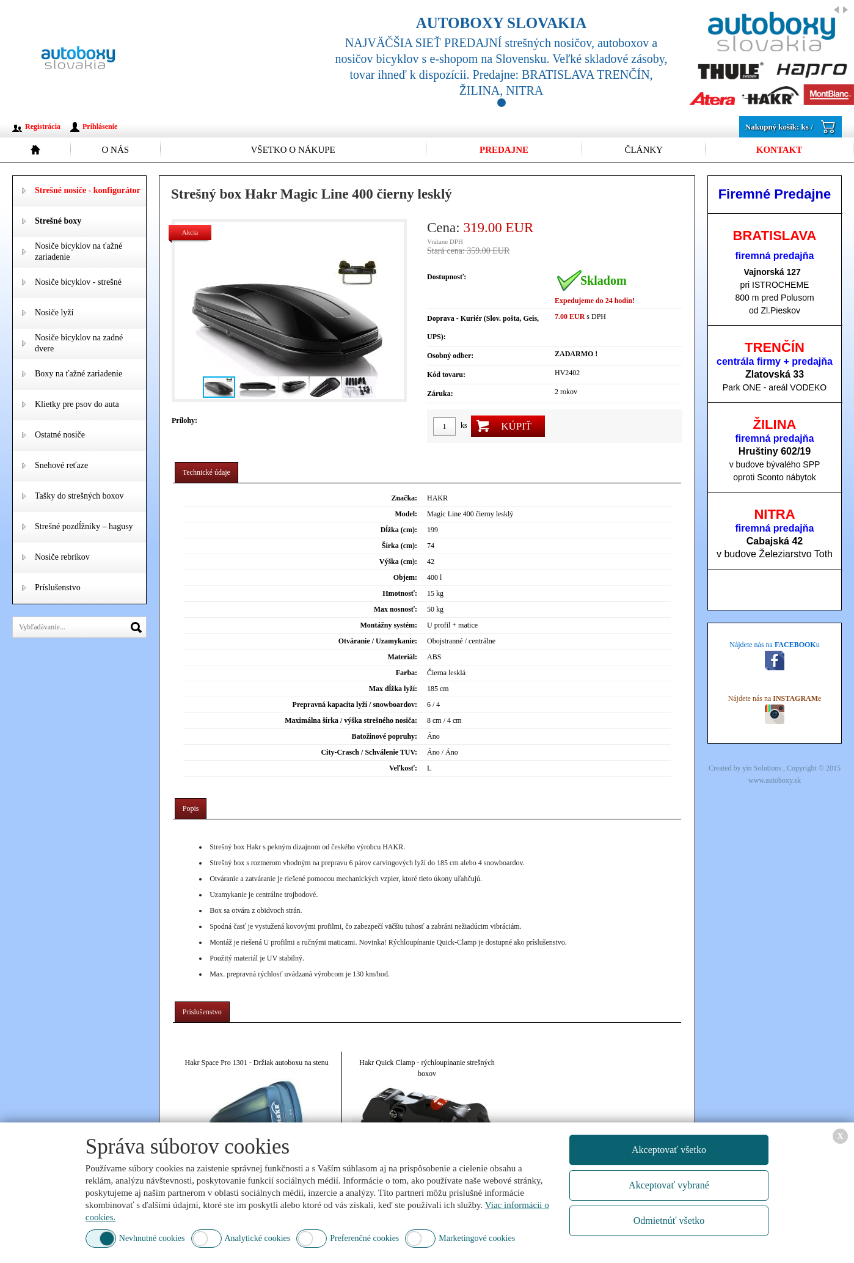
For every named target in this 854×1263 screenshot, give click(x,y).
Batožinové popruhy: (384, 736)
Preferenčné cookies (364, 1238)
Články (643, 150)
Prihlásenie (99, 126)
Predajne (504, 150)
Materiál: (402, 657)
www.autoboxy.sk (774, 780)
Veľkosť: (403, 768)
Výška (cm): (398, 561)
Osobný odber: (450, 355)
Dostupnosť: (446, 277)
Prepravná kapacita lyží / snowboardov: (355, 704)
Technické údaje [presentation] (206, 472)
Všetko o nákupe (292, 150)
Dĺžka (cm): (399, 529)
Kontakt (779, 150)
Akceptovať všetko (669, 1149)
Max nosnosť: (395, 609)
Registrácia (42, 126)
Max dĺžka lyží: (393, 688)
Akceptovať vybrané (669, 1185)
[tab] (206, 472)
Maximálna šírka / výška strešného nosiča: (351, 720)
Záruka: (440, 393)
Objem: (405, 577)
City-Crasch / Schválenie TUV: (369, 752)
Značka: (404, 498)
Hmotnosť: (399, 593)
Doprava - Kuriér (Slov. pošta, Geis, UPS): (483, 327)
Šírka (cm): (399, 545)
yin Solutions (762, 768)
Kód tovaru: (446, 374)
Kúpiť (516, 426)
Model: (406, 514)
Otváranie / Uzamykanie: (377, 641)
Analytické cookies (258, 1238)
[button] (393, 310)
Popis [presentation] (191, 808)
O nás (115, 150)
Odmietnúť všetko (669, 1220)
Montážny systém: (388, 625)
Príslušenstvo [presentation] (202, 1012)
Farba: (406, 672)
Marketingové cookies (477, 1238)
